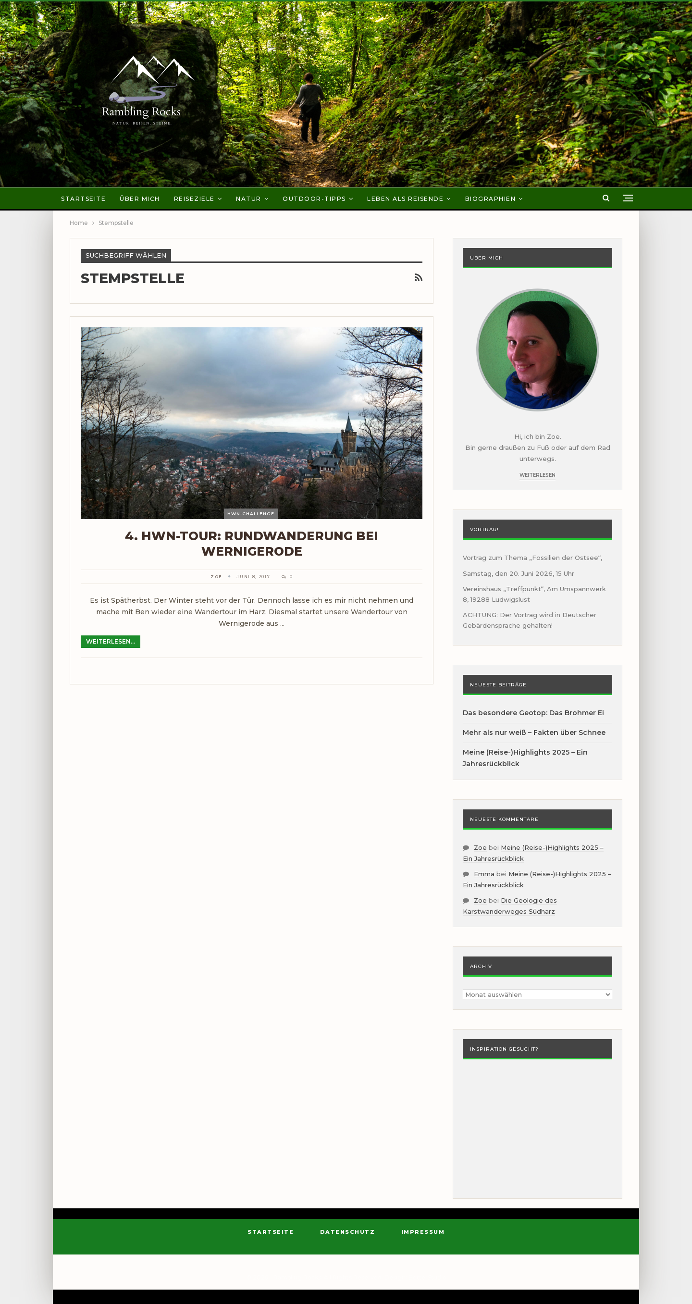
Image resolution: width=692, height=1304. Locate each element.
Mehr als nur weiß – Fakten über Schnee (534, 732)
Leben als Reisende (405, 198)
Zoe (480, 847)
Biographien (490, 198)
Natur (248, 198)
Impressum (423, 1232)
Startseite (83, 198)
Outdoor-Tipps (314, 198)
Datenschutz (347, 1232)
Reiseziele (194, 198)
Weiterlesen (537, 475)
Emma (484, 874)
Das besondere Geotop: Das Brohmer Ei (533, 712)
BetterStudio (427, 1277)
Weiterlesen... (110, 641)
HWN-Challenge (250, 513)
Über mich (140, 198)
